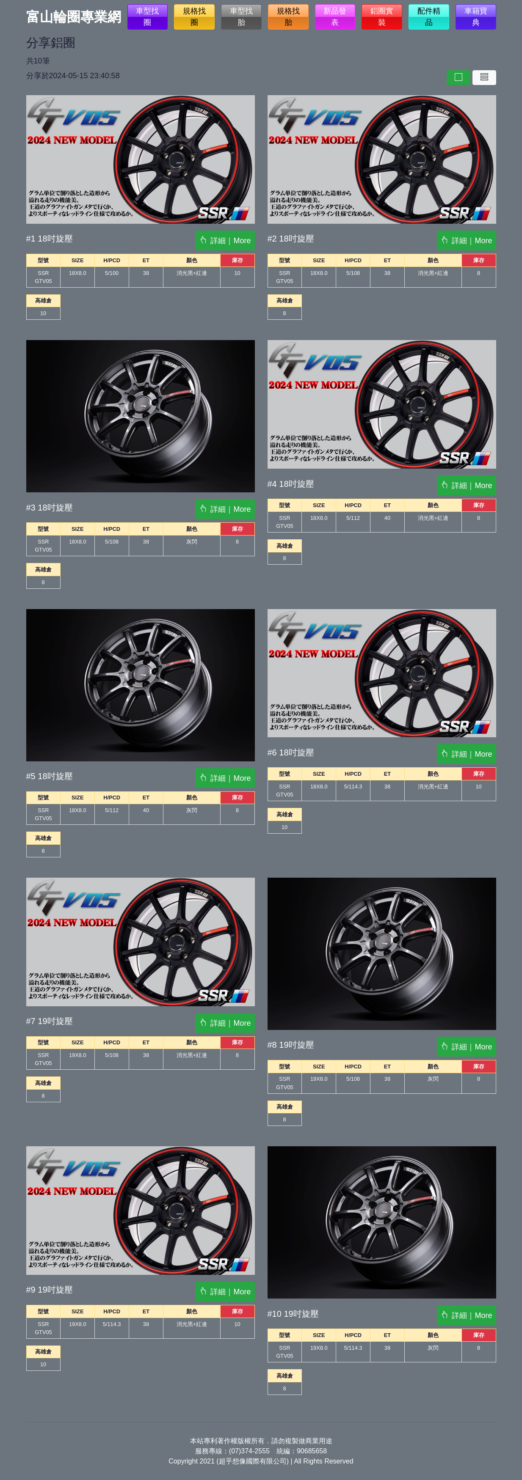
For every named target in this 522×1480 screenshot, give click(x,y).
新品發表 (334, 17)
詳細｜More (225, 240)
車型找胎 (241, 17)
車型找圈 (147, 17)
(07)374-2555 (249, 1451)
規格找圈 (194, 17)
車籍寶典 (475, 17)
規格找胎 (288, 17)
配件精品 (428, 17)
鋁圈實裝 (381, 17)
